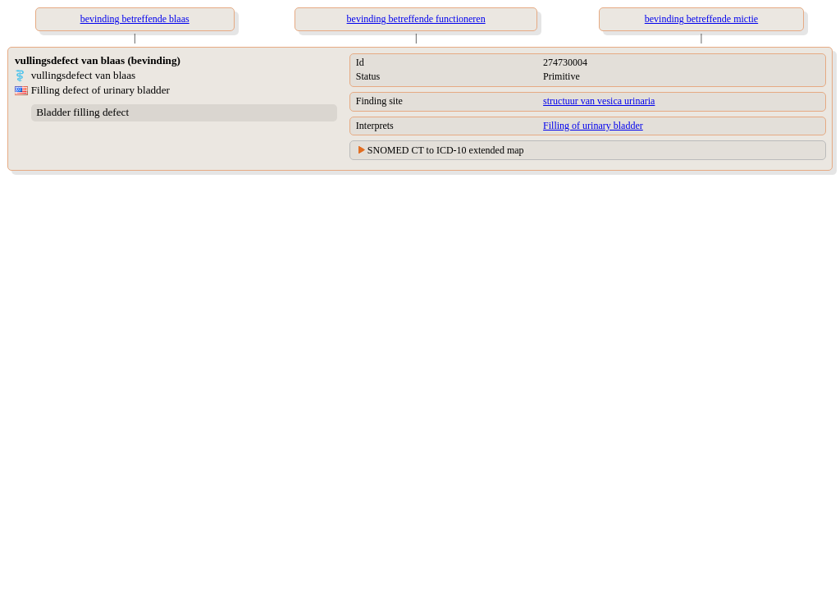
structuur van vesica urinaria (599, 101)
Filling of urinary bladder (593, 125)
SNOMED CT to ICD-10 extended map (446, 150)
